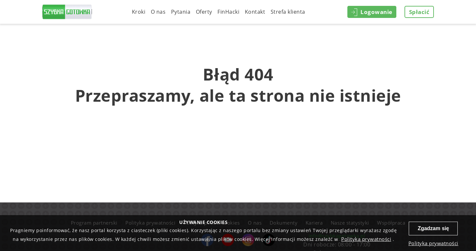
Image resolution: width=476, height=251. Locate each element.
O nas (158, 11)
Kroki (139, 11)
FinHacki (228, 11)
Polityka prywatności (366, 239)
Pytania (181, 11)
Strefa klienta (288, 11)
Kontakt (255, 11)
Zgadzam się (433, 228)
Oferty (204, 11)
